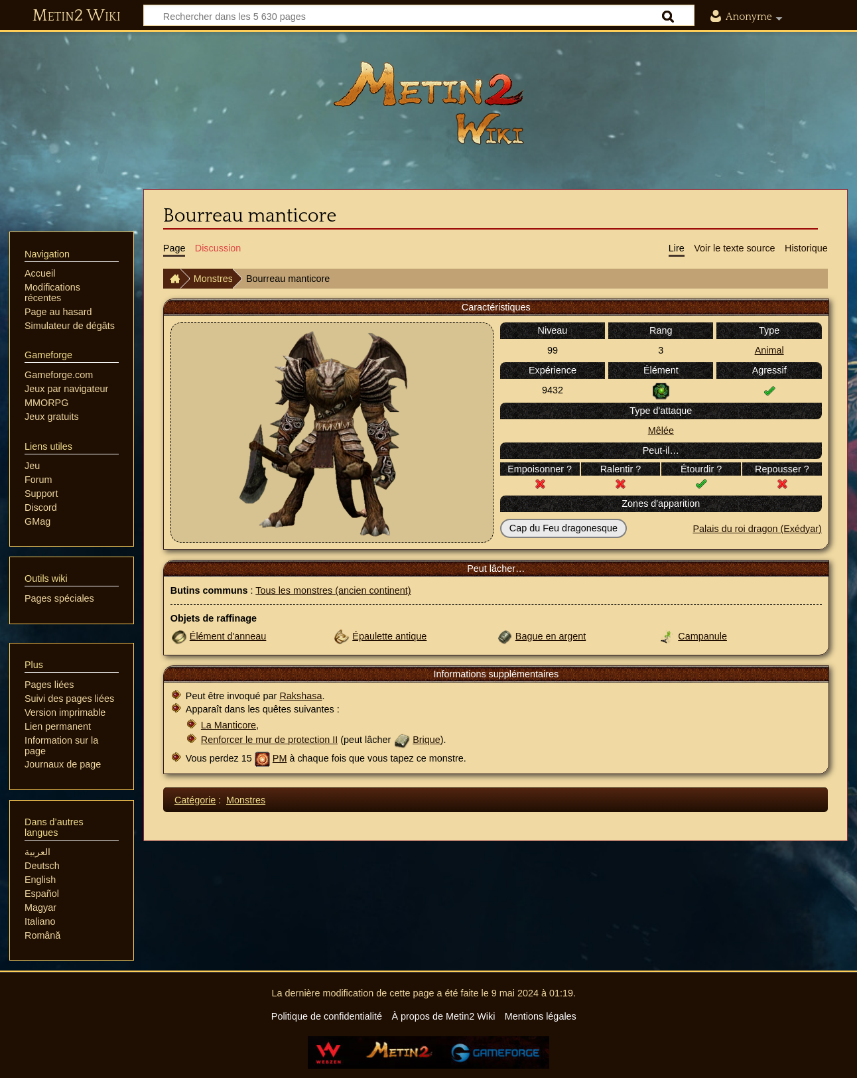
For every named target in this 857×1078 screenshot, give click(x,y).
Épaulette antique (389, 636)
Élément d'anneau (228, 636)
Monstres (213, 278)
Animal (769, 350)
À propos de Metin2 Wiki (443, 1016)
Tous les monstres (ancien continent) (333, 590)
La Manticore (228, 725)
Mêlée (661, 430)
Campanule (702, 636)
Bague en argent (550, 636)
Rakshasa (300, 696)
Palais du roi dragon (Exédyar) (756, 528)
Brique (426, 739)
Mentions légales (540, 1016)
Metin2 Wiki (77, 16)
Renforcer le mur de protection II (269, 739)
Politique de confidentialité (326, 1016)
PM (280, 758)
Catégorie (195, 800)
